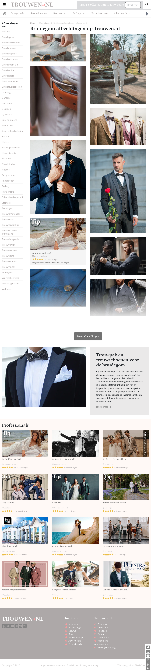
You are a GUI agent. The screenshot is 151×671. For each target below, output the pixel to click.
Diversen (6, 108)
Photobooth (8, 180)
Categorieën (17, 13)
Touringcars (8, 208)
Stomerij (6, 202)
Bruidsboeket (9, 48)
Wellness (6, 288)
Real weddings (75, 637)
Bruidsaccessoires (11, 42)
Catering (6, 92)
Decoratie (7, 103)
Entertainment (9, 119)
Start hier (132, 5)
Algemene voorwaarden (52, 665)
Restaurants (8, 191)
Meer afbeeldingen (88, 336)
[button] (4, 4)
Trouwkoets (8, 255)
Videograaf (7, 272)
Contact (102, 634)
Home (32, 23)
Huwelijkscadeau (11, 147)
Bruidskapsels (9, 53)
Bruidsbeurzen (100, 13)
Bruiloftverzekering (12, 86)
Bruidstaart (8, 75)
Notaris (6, 169)
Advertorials (74, 640)
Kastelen (6, 158)
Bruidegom (8, 37)
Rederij (5, 186)
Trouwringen (8, 266)
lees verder (103, 406)
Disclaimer (103, 637)
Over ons (102, 624)
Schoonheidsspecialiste (14, 197)
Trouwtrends (75, 644)
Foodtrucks (7, 125)
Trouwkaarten (9, 250)
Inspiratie (73, 624)
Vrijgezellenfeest (10, 277)
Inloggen (102, 630)
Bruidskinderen (10, 59)
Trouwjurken (8, 244)
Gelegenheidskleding (12, 130)
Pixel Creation (142, 665)
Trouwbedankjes (10, 224)
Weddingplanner (10, 283)
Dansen (6, 97)
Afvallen (6, 31)
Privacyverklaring (107, 647)
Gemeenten (59, 13)
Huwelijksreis (9, 153)
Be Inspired (79, 13)
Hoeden (6, 136)
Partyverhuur (9, 175)
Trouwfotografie (10, 239)
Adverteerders (122, 13)
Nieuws (72, 630)
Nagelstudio (8, 164)
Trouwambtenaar (11, 213)
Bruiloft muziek (10, 81)
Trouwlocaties (39, 13)
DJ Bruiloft (7, 114)
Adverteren (103, 627)
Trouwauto (7, 219)
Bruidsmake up (10, 64)
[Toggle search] (147, 4)
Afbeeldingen (44, 23)
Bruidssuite (8, 70)
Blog (70, 634)
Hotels (5, 141)
